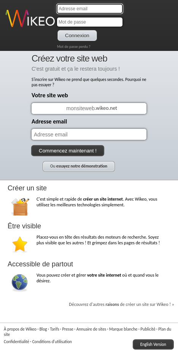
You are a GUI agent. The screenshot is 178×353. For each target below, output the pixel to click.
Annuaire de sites (91, 329)
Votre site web (50, 95)
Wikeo (10, 27)
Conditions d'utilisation (52, 341)
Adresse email (49, 121)
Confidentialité (16, 341)
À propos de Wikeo (20, 329)
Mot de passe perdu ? (74, 46)
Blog (43, 329)
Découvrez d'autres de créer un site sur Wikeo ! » (121, 304)
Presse (67, 329)
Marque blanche (123, 329)
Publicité (147, 329)
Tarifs (54, 329)
